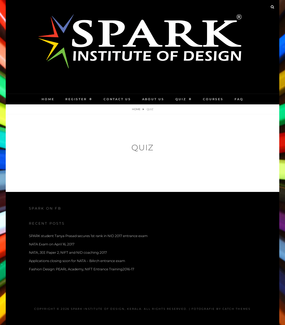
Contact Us (117, 99)
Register (76, 99)
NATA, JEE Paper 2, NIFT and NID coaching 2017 (68, 252)
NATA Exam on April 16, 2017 (51, 244)
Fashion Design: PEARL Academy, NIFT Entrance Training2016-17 (81, 269)
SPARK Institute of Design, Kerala (106, 308)
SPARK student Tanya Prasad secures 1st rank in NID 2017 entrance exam (88, 236)
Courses (213, 99)
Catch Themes (236, 308)
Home (48, 99)
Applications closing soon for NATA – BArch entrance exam (77, 261)
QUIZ (180, 99)
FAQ (239, 99)
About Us (153, 99)
